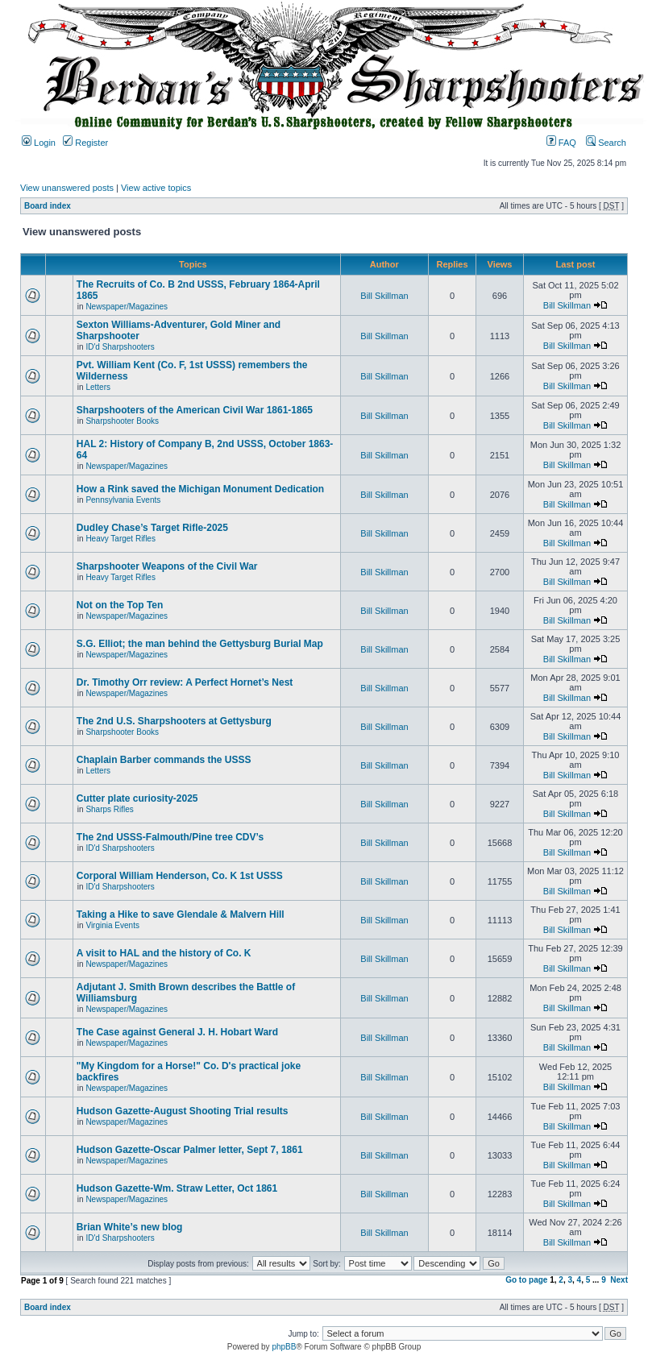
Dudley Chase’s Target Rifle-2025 (152, 527)
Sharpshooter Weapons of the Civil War (167, 566)
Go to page (526, 1279)
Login (39, 142)
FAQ (561, 142)
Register (85, 142)
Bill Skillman (384, 296)
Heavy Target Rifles (120, 538)
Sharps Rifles (109, 809)
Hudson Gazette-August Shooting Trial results (183, 1111)
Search (606, 142)
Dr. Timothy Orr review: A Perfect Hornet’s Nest (185, 682)
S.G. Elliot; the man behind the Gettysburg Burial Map (200, 643)
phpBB (284, 1346)
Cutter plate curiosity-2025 (137, 798)
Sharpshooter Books (122, 421)
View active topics (156, 188)
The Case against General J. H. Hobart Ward (177, 1032)
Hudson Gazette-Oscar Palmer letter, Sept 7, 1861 (190, 1149)
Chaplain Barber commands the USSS (164, 759)
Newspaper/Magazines (126, 306)
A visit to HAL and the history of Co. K (164, 953)
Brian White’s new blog (130, 1227)
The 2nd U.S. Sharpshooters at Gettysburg (174, 721)
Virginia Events (112, 925)
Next (619, 1279)
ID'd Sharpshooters (119, 346)
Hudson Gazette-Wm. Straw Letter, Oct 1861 (177, 1188)
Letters (97, 387)
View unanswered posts (67, 188)
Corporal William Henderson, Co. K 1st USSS (180, 875)
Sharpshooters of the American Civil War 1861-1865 (195, 410)
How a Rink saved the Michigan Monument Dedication (200, 489)
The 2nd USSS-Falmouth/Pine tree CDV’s (170, 837)
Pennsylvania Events (122, 500)
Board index (47, 205)
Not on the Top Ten (120, 605)
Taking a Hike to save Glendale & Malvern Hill (181, 914)
